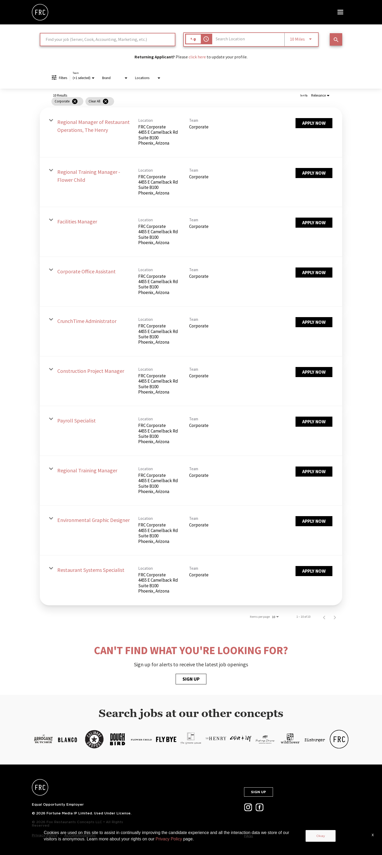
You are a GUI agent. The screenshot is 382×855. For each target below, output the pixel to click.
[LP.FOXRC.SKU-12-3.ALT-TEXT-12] (216, 739)
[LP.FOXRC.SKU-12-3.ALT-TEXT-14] (265, 739)
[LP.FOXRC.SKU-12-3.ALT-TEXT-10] (166, 739)
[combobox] (108, 39)
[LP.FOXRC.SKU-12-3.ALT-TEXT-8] (117, 739)
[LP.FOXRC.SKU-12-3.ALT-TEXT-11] (191, 739)
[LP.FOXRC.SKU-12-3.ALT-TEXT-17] (339, 739)
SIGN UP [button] (258, 792)
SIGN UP (191, 679)
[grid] (181, 101)
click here (197, 56)
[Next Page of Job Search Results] (334, 616)
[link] (191, 132)
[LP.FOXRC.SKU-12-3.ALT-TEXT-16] (314, 739)
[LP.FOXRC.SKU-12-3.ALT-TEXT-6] (68, 739)
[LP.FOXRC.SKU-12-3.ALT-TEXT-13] (240, 739)
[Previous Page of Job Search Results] (324, 616)
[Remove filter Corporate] (75, 101)
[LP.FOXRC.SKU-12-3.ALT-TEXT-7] (94, 739)
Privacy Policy (45, 835)
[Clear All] (105, 101)
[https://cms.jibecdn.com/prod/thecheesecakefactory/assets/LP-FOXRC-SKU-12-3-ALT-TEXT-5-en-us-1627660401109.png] (43, 739)
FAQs (248, 836)
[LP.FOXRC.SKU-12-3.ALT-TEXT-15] (290, 739)
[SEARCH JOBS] (336, 39)
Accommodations (80, 835)
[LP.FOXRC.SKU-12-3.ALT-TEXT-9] (142, 739)
